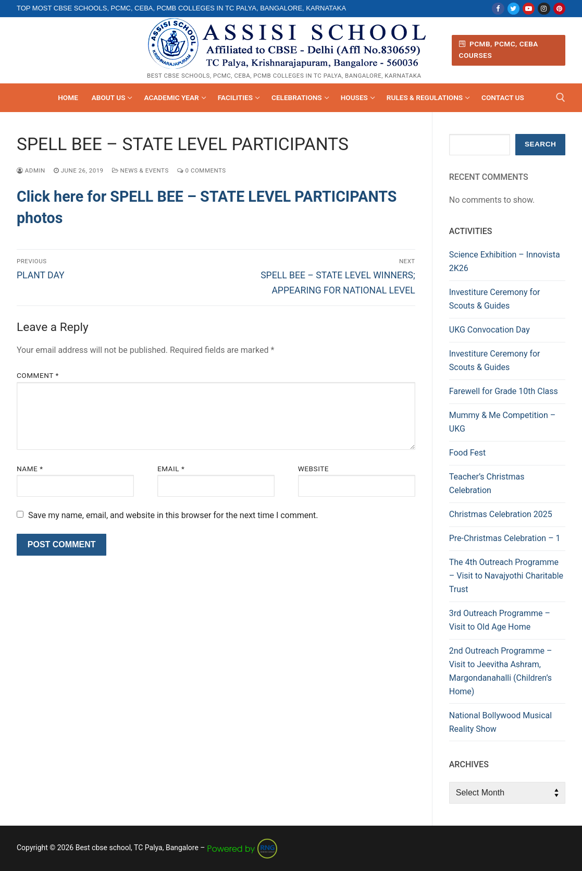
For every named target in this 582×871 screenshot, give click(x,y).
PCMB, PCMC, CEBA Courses (498, 49)
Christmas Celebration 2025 (500, 514)
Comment (38, 375)
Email (170, 468)
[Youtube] (529, 9)
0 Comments (201, 170)
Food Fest (467, 453)
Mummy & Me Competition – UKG (502, 422)
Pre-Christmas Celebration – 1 (505, 538)
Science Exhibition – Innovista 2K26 (504, 261)
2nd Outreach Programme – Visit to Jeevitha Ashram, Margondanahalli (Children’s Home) (500, 671)
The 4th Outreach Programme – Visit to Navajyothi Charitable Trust (506, 575)
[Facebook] (498, 9)
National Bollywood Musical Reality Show (500, 722)
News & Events (140, 170)
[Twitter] (513, 9)
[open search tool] (560, 97)
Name (30, 468)
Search (540, 144)
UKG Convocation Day (489, 330)
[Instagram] (544, 9)
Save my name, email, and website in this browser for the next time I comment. (173, 515)
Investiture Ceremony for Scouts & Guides (494, 299)
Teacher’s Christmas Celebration (487, 483)
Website (313, 468)
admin (31, 170)
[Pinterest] (559, 9)
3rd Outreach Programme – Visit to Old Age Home (499, 620)
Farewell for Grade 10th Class (503, 391)
